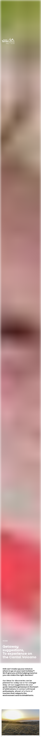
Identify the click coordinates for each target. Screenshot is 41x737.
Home (5, 641)
